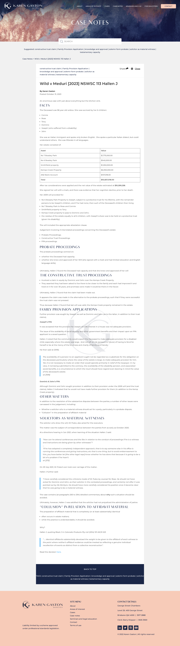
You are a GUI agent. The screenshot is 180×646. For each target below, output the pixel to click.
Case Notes (118, 6)
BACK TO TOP (90, 569)
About (79, 6)
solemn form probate (118, 49)
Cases (107, 6)
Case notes (75, 616)
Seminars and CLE (133, 6)
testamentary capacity (90, 52)
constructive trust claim (45, 49)
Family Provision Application (70, 49)
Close (137, 69)
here (59, 552)
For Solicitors (151, 6)
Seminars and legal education (83, 619)
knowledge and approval (96, 49)
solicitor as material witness (142, 49)
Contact (168, 6)
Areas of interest (93, 6)
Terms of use (75, 625)
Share (124, 68)
